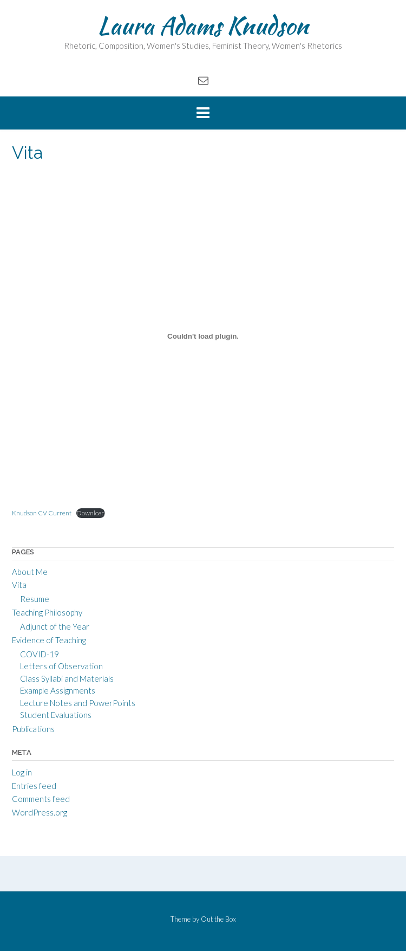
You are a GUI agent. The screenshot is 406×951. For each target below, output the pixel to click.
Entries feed (34, 786)
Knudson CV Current (41, 513)
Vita (19, 585)
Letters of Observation (61, 666)
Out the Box (218, 919)
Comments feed (41, 799)
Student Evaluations (55, 715)
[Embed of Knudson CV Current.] (203, 336)
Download (90, 513)
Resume (34, 599)
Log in (22, 772)
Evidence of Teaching (49, 640)
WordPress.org (39, 812)
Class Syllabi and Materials (67, 678)
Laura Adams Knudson (203, 25)
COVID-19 (39, 654)
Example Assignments (57, 690)
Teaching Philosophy (47, 612)
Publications (33, 729)
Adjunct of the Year (54, 626)
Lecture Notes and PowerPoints (77, 703)
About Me (30, 572)
